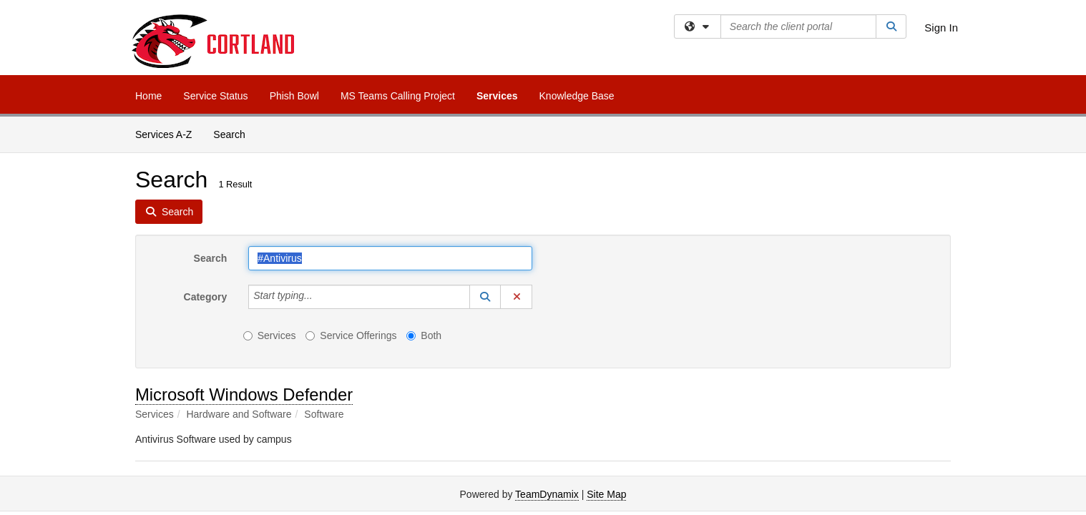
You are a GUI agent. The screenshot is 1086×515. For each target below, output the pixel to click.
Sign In (941, 27)
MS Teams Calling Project (398, 96)
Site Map (606, 494)
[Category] (320, 297)
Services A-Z (163, 134)
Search (234, 133)
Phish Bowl (294, 96)
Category (206, 297)
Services (497, 96)
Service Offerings (350, 335)
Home (148, 96)
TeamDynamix (547, 494)
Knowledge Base (577, 96)
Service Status (215, 96)
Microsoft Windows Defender (244, 394)
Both (423, 335)
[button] (485, 297)
